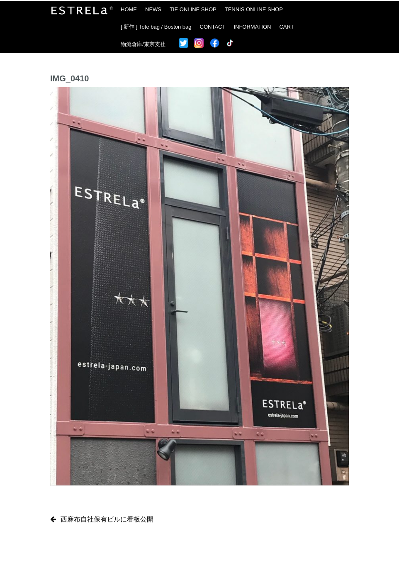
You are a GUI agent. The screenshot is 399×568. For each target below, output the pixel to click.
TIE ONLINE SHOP (193, 9)
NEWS (153, 9)
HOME (129, 9)
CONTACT (213, 27)
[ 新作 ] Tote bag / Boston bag (156, 27)
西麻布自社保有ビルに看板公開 (107, 519)
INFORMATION (252, 27)
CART (286, 27)
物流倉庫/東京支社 (143, 44)
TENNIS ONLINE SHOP (254, 9)
